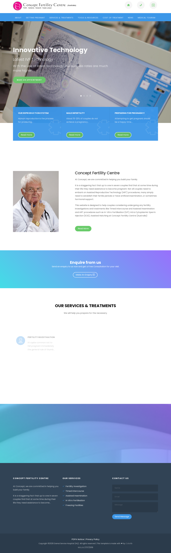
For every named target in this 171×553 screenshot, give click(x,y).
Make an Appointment (29, 81)
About (18, 17)
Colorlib (129, 543)
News (130, 17)
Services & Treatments (61, 17)
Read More (83, 228)
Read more (26, 136)
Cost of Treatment (113, 17)
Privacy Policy (92, 539)
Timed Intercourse (73, 491)
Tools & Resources (88, 17)
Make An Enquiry (85, 274)
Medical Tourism (146, 17)
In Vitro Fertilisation (74, 500)
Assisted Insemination (75, 495)
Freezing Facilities (73, 505)
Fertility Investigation (74, 486)
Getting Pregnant (35, 17)
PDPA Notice (78, 539)
